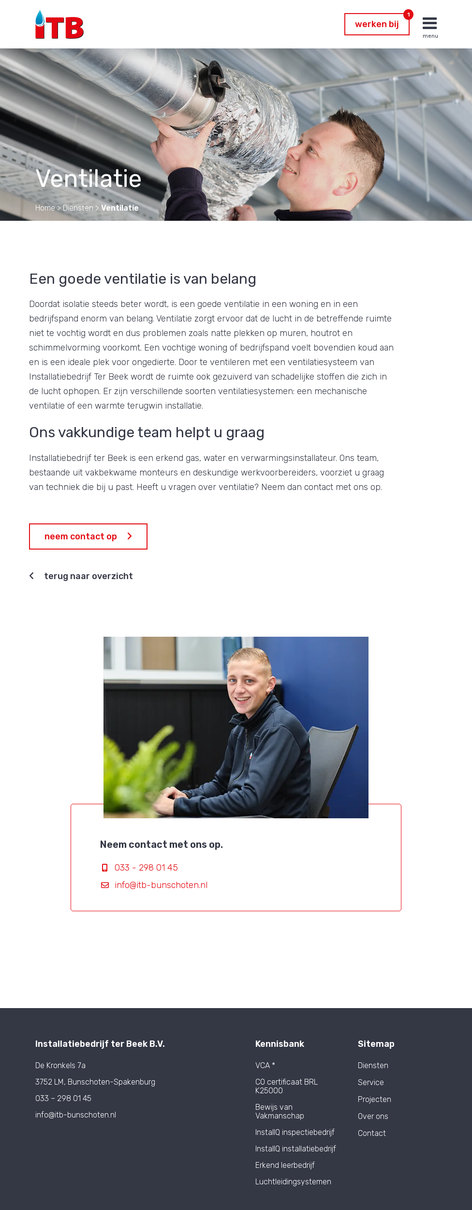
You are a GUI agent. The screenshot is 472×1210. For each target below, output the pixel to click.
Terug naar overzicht (81, 576)
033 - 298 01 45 (146, 867)
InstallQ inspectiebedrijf (295, 1132)
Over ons (373, 1116)
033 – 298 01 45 (63, 1098)
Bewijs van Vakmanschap (279, 1111)
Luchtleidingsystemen (293, 1181)
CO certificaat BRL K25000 (286, 1086)
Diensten (373, 1065)
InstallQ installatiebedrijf (295, 1148)
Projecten (374, 1099)
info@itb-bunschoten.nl (161, 885)
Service (371, 1082)
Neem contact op (88, 536)
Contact (372, 1133)
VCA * (265, 1065)
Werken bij (382, 21)
